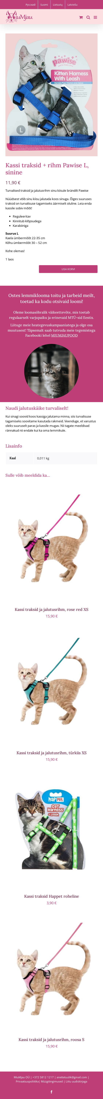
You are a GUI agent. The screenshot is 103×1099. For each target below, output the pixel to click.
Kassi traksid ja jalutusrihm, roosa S (51, 1039)
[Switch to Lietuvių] (58, 4)
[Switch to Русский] (30, 4)
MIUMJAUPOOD (64, 335)
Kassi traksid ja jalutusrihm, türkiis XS (52, 752)
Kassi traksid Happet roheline (51, 896)
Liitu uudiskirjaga (76, 1081)
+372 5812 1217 (43, 1077)
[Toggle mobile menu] (96, 17)
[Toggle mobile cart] (81, 17)
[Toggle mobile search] (88, 17)
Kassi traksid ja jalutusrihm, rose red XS (51, 609)
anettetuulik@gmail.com (72, 1077)
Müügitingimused (52, 1081)
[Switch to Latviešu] (72, 4)
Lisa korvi (68, 269)
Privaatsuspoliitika (27, 1081)
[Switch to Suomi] (44, 4)
